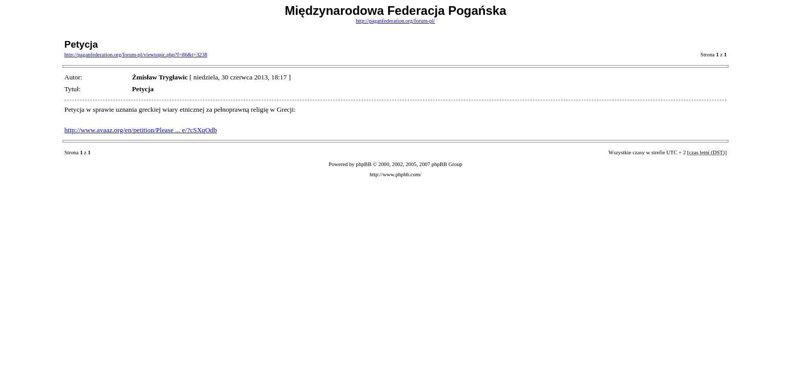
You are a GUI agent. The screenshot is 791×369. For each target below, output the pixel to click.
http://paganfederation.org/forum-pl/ (395, 21)
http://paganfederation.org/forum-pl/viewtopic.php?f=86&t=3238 (136, 54)
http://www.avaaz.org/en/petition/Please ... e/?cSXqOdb (141, 130)
